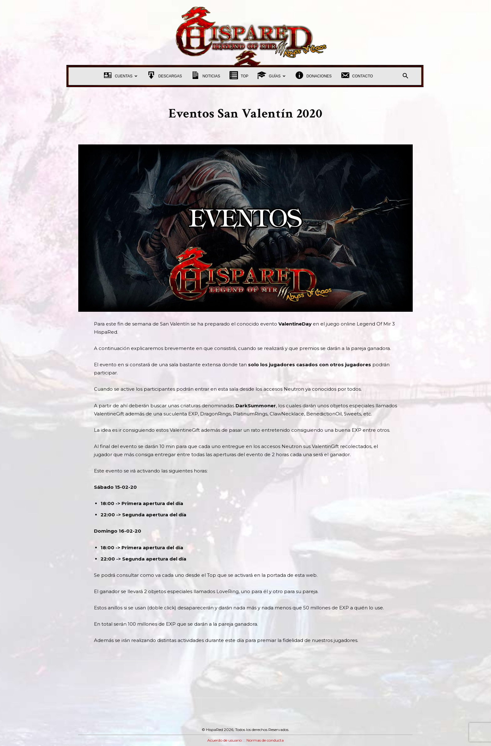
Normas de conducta (265, 740)
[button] (405, 77)
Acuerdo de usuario (224, 740)
